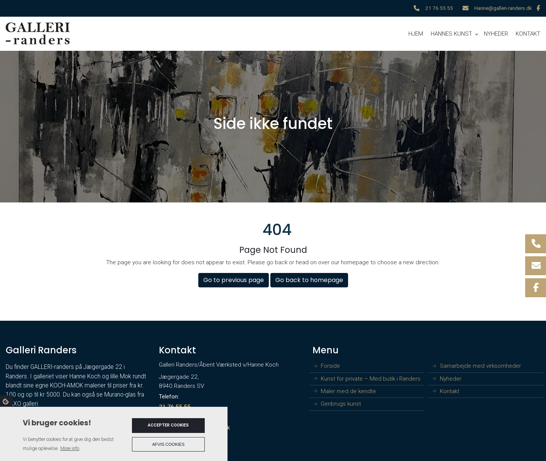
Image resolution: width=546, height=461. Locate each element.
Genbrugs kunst (341, 404)
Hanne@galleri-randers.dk (503, 8)
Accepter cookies (168, 425)
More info (69, 448)
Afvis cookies (168, 444)
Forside (330, 366)
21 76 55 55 (439, 8)
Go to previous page (233, 280)
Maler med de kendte (348, 391)
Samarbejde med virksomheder (480, 366)
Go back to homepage (309, 280)
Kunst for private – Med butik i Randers (370, 379)
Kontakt (449, 391)
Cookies (6, 401)
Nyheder (450, 379)
